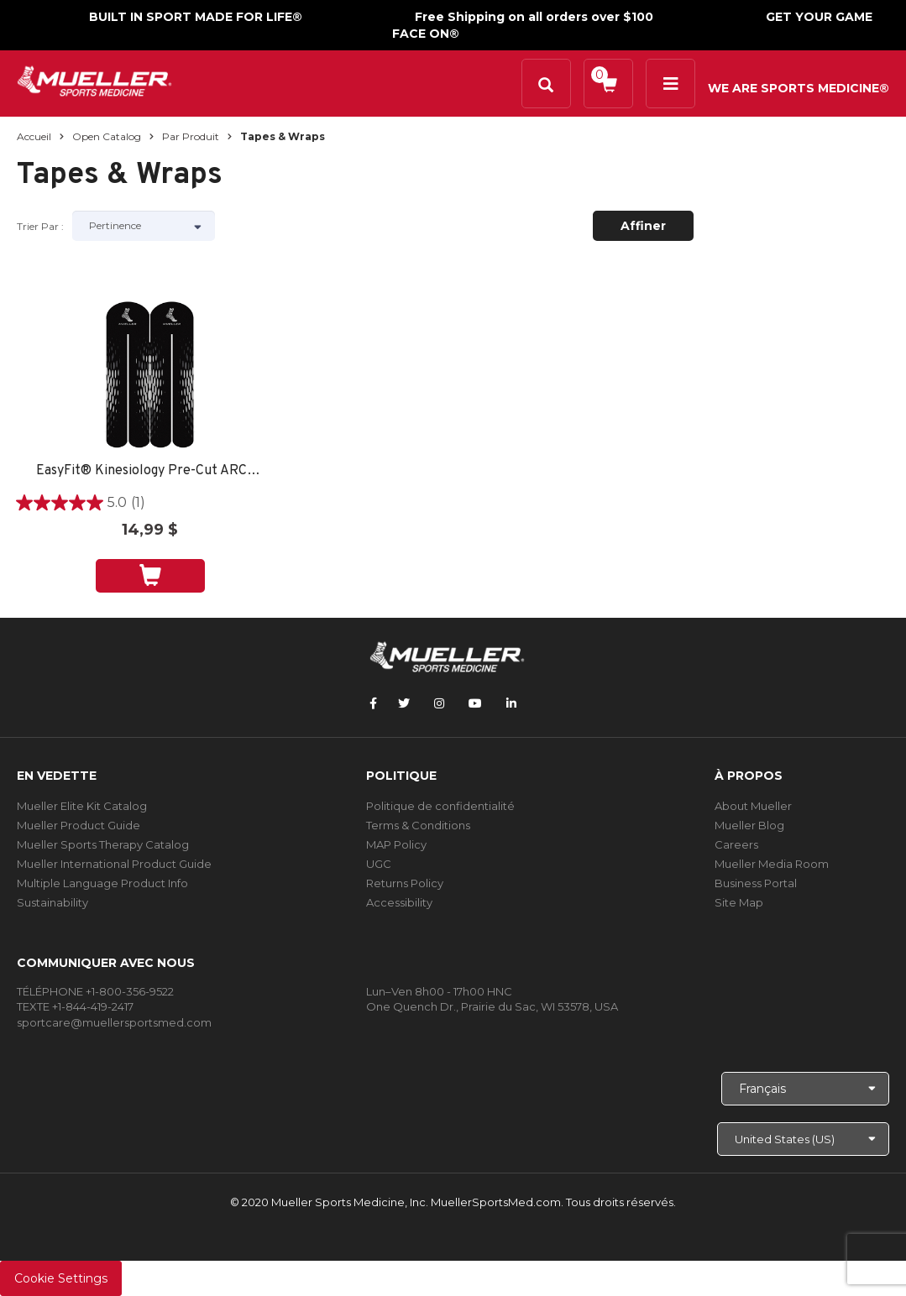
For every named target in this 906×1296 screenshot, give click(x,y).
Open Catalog (106, 136)
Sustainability (52, 902)
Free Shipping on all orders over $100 (534, 16)
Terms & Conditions (418, 825)
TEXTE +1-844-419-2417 (75, 1006)
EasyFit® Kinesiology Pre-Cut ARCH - (150, 471)
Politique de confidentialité (440, 806)
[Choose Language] (805, 1088)
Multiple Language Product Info (102, 883)
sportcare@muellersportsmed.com (114, 1022)
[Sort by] (143, 226)
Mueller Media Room (772, 863)
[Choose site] (803, 1139)
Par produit (190, 136)
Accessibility (399, 902)
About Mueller (753, 806)
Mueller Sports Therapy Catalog (103, 844)
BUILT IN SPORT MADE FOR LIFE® (195, 16)
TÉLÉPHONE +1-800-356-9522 (95, 991)
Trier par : (40, 226)
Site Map (739, 902)
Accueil (34, 136)
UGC (378, 863)
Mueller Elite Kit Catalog (82, 806)
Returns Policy (404, 883)
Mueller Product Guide (78, 825)
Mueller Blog (749, 825)
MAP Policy (396, 844)
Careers (736, 844)
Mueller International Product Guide (114, 863)
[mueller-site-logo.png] (94, 79)
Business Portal (756, 883)
